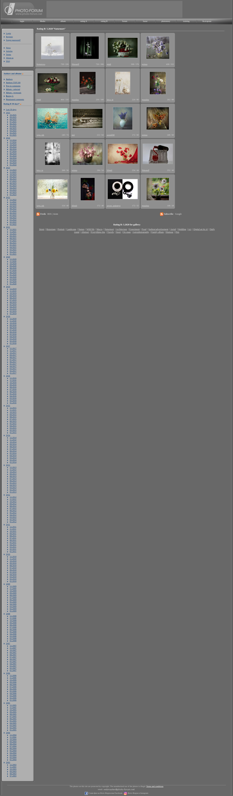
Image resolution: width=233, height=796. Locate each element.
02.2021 (13, 252)
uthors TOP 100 (13, 82)
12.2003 (13, 764)
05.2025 (13, 126)
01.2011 (13, 551)
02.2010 (13, 579)
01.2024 (13, 165)
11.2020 (13, 261)
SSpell (109, 170)
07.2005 (13, 716)
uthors (9, 79)
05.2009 (13, 602)
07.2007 (13, 657)
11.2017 (13, 350)
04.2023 (13, 188)
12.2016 (13, 378)
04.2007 (13, 663)
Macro (99, 229)
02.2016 (13, 400)
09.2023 (13, 176)
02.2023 (13, 192)
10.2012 (13, 501)
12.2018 (13, 318)
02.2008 (13, 638)
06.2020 (13, 272)
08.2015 (13, 417)
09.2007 (13, 652)
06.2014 (13, 451)
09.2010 (13, 563)
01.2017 (13, 373)
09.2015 (13, 414)
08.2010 (13, 565)
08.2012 (13, 506)
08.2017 (13, 357)
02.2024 (13, 162)
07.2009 (13, 597)
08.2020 (13, 268)
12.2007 (13, 646)
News (8, 48)
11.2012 (13, 499)
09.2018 (13, 325)
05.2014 (13, 453)
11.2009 (13, 588)
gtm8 (109, 64)
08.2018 (13, 327)
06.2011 (13, 540)
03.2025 (13, 130)
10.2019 (13, 293)
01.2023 (13, 194)
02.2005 (13, 727)
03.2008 (13, 636)
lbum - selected (13, 89)
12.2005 (13, 705)
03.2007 (13, 666)
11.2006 (13, 677)
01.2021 (13, 254)
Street (41, 229)
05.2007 (13, 661)
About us (9, 58)
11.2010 (13, 559)
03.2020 (13, 279)
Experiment (134, 229)
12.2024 (13, 140)
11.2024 (13, 142)
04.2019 (13, 307)
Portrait (61, 229)
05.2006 (13, 691)
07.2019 (13, 300)
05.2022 (13, 215)
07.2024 (13, 151)
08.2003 (13, 773)
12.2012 (13, 497)
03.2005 (13, 725)
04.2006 (13, 693)
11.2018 (13, 321)
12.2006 (13, 675)
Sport (118, 232)
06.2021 (13, 243)
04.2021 (13, 247)
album (63, 21)
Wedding (182, 229)
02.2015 (13, 430)
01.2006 (13, 700)
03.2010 (13, 576)
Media (42, 21)
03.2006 (13, 695)
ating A (9, 96)
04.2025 (13, 128)
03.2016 (13, 398)
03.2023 (13, 190)
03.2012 (13, 517)
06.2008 (13, 629)
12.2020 (13, 259)
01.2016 (13, 403)
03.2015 (13, 428)
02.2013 (13, 490)
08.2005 (13, 714)
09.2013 (13, 474)
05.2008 (13, 631)
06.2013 (13, 481)
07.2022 (13, 211)
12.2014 (13, 437)
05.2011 (13, 542)
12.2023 (13, 170)
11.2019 (13, 291)
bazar (145, 21)
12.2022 (13, 199)
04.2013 (13, 485)
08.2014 (13, 446)
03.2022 (13, 220)
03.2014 (13, 458)
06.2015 (13, 421)
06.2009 (13, 599)
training (186, 21)
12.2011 (13, 527)
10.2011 (13, 531)
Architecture (121, 229)
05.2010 (13, 572)
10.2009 (13, 591)
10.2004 (13, 739)
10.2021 (13, 234)
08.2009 (13, 595)
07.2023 (13, 181)
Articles (9, 51)
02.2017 (13, 371)
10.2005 (13, 709)
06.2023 (13, 183)
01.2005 (13, 730)
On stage (127, 232)
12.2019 (13, 289)
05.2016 (13, 394)
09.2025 (13, 117)
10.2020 (13, 263)
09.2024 (13, 147)
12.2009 (13, 586)
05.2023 (13, 185)
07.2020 (13, 270)
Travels (110, 232)
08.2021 (13, 238)
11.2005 (13, 707)
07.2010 (13, 568)
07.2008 (13, 627)
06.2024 (13, 153)
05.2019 (13, 304)
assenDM (111, 135)
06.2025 (13, 124)
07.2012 (13, 508)
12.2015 (13, 408)
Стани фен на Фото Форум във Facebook (105, 793)
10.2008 (13, 620)
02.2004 (13, 757)
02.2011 (13, 549)
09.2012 (13, 504)
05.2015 (13, 423)
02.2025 (13, 133)
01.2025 (13, 135)
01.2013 (13, 492)
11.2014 (13, 440)
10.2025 (13, 115)
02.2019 (13, 311)
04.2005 (13, 723)
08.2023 (13, 179)
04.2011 (13, 545)
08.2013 (13, 476)
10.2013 (13, 472)
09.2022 (13, 206)
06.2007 (13, 659)
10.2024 (13, 144)
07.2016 (13, 389)
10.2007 (13, 650)
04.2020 (13, 277)
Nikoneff (75, 64)
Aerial (173, 229)
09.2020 (13, 266)
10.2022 (13, 204)
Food (144, 229)
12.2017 (13, 348)
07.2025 (13, 121)
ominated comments (15, 99)
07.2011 (13, 538)
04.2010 (13, 574)
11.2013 (13, 469)
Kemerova (41, 64)
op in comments (13, 86)
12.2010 (13, 556)
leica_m (110, 99)
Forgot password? (13, 40)
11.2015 (13, 410)
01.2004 (13, 759)
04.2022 (13, 217)
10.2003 (13, 769)
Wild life (91, 229)
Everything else (98, 232)
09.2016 (13, 385)
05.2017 (13, 364)
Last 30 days (11, 109)
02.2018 (13, 341)
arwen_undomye (113, 205)
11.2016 (13, 380)
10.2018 (13, 323)
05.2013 (13, 483)
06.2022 (13, 213)
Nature (81, 229)
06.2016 (13, 391)
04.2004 (13, 753)
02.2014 (13, 460)
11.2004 (13, 737)
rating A (83, 21)
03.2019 (13, 309)
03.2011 (13, 547)
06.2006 (13, 689)
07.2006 (13, 686)
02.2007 (13, 668)
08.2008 (13, 625)
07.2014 (13, 449)
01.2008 (13, 640)
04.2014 (13, 455)
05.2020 (13, 275)
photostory (165, 21)
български (206, 21)
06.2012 (13, 510)
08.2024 (13, 149)
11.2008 (13, 618)
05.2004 (13, 750)
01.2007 (13, 670)
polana (144, 64)
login (22, 21)
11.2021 (13, 231)
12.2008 (13, 616)
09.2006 (13, 682)
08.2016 (13, 387)
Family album (157, 232)
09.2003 (13, 771)
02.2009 (13, 608)
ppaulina (75, 99)
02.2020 (13, 281)
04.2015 (13, 426)
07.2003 (13, 776)
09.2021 (13, 236)
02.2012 (13, 519)
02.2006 (13, 698)
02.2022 (13, 222)
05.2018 (13, 334)
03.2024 (13, 160)
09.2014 (13, 444)
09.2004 (13, 741)
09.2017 (13, 355)
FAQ (8, 61)
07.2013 (13, 478)
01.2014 (13, 462)
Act (189, 229)
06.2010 (13, 570)
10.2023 (13, 174)
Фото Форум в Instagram (137, 793)
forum (124, 21)
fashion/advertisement (158, 229)
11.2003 (13, 767)
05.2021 (13, 245)
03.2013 (13, 487)
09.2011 (13, 533)
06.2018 (13, 332)
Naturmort (109, 229)
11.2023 (13, 172)
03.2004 (13, 755)
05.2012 (13, 513)
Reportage (51, 229)
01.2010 (13, 581)
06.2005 (13, 718)
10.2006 (13, 680)
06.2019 (13, 302)
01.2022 (13, 224)
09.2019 (13, 295)
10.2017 (13, 353)
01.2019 (13, 313)
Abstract (85, 232)
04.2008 (13, 634)
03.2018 (13, 339)
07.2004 (13, 746)
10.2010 (13, 561)
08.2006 (13, 684)
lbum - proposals (13, 92)
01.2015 (13, 432)
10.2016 (13, 382)
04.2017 (13, 366)
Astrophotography (141, 232)
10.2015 (13, 412)
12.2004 (13, 735)
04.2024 (13, 158)
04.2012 (13, 515)
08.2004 (13, 744)
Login (8, 33)
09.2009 (13, 593)
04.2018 (13, 336)
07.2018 (13, 330)
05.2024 (13, 156)
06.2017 (13, 362)
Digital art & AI (200, 229)
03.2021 (13, 249)
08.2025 (13, 119)
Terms (8, 54)
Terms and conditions (155, 786)
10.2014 (13, 442)
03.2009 (13, 606)
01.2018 (13, 343)
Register (9, 37)
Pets (177, 232)
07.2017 (13, 359)
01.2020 (13, 284)
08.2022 (13, 208)
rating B (104, 21)
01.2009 (13, 611)
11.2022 (13, 202)
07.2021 (13, 240)
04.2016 (13, 396)
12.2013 (13, 467)
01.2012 (13, 522)
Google (178, 214)
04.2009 (13, 604)
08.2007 (13, 654)
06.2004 (13, 748)
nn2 (73, 135)
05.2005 (13, 721)
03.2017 (13, 368)
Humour (169, 232)
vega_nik (40, 135)
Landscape (71, 229)
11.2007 (13, 648)
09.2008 (13, 623)
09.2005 (13, 712)
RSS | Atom (52, 214)
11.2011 (13, 529)
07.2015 (13, 419)
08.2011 (13, 536)
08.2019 (13, 298)
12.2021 (13, 229)
